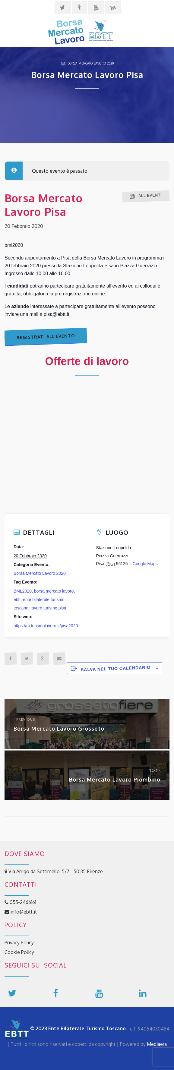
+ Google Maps (143, 563)
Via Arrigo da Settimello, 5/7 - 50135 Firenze (54, 871)
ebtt (17, 599)
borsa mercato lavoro (54, 591)
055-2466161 (20, 902)
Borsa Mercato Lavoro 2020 (91, 63)
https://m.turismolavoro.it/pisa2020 (46, 625)
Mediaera (157, 1044)
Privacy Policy (19, 942)
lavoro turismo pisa (48, 608)
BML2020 (23, 591)
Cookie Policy (19, 952)
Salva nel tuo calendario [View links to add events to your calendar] (116, 668)
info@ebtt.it (21, 912)
